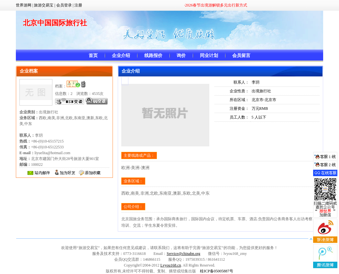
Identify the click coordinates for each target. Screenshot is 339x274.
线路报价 (153, 55)
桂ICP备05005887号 (216, 271)
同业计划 (209, 55)
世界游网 (23, 5)
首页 (93, 55)
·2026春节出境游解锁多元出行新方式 (215, 5)
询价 (181, 55)
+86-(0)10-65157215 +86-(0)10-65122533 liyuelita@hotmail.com (44, 147)
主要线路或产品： (139, 155)
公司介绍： (133, 206)
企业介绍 (121, 55)
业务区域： (133, 181)
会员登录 (64, 5)
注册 (78, 5)
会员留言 (241, 55)
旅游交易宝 (43, 5)
